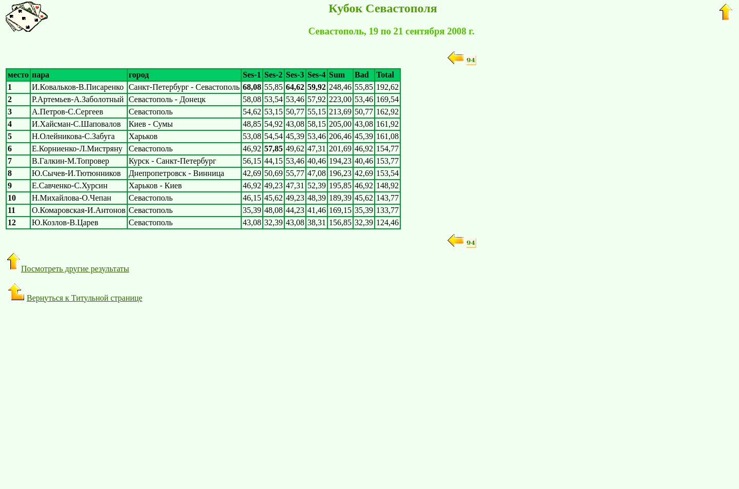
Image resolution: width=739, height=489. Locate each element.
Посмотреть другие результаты (67, 268)
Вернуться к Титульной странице (75, 298)
